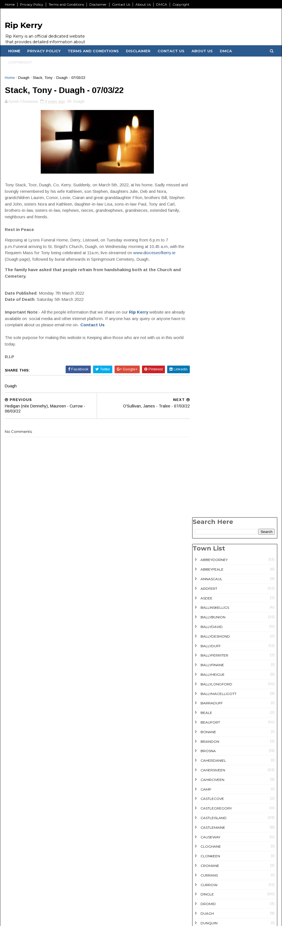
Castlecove (212, 356)
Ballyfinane (212, 222)
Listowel (209, 710)
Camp (205, 347)
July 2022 (204, 871)
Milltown (209, 738)
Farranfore (212, 490)
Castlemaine (212, 385)
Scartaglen (212, 777)
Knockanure (212, 662)
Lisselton (209, 700)
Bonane (208, 289)
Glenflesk (210, 547)
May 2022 (205, 884)
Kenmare (209, 595)
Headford (210, 566)
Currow (208, 442)
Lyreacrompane (216, 729)
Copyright (181, 4)
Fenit (205, 499)
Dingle (207, 452)
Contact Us (122, 4)
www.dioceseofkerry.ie (26, 260)
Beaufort (210, 280)
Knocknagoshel (216, 672)
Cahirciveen (212, 337)
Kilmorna (209, 643)
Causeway (210, 394)
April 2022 (205, 891)
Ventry (207, 834)
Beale (206, 270)
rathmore (210, 767)
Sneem (206, 796)
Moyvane (209, 748)
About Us (143, 4)
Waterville (211, 843)
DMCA (162, 4)
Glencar (209, 538)
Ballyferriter (214, 213)
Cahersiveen (212, 327)
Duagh (24, 77)
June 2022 (206, 877)
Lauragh (209, 681)
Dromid (208, 461)
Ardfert (208, 146)
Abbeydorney (213, 117)
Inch (204, 576)
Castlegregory (216, 366)
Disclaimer (98, 4)
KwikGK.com (29, 919)
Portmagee (211, 758)
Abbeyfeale (211, 127)
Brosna (208, 308)
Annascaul (211, 136)
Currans (209, 433)
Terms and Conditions (67, 4)
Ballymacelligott (218, 251)
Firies (205, 519)
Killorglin (210, 633)
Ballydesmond (215, 194)
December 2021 (211, 898)
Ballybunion (212, 174)
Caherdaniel (213, 318)
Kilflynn (208, 605)
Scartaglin (211, 786)
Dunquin (208, 480)
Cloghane (210, 404)
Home (10, 4)
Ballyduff (210, 203)
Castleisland (213, 375)
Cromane (209, 423)
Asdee (206, 156)
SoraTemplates (72, 919)
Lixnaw (207, 719)
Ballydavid (211, 184)
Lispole (207, 690)
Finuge (206, 509)
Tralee (207, 815)
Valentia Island (215, 825)
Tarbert (208, 805)
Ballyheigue (212, 232)
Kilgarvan (210, 614)
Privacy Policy (32, 4)
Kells (205, 586)
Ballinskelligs (214, 165)
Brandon (209, 299)
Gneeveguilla (213, 557)
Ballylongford (216, 241)
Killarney (209, 624)
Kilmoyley (210, 652)
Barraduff (211, 261)
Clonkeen (210, 413)
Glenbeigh (210, 528)
